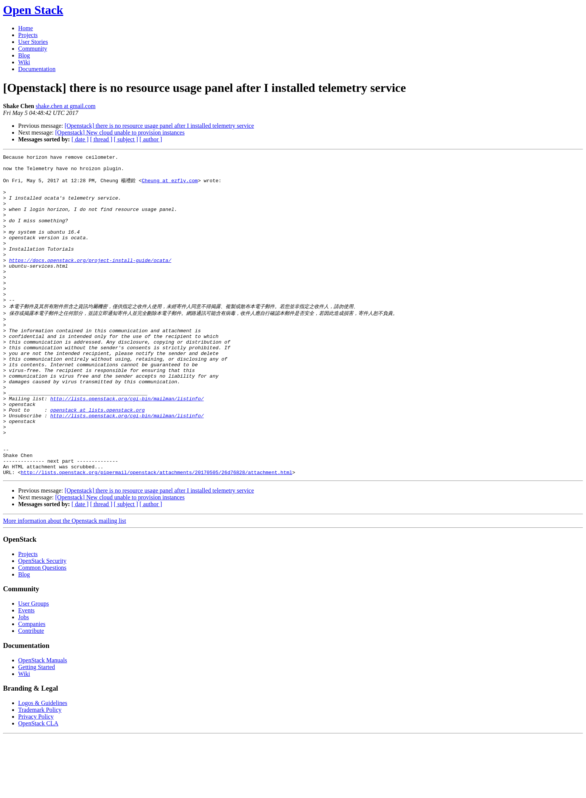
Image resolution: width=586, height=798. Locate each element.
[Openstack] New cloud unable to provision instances (120, 132)
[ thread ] (101, 139)
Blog (24, 55)
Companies (31, 685)
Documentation (37, 69)
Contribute (31, 692)
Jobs (23, 678)
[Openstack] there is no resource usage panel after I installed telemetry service (159, 125)
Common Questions (42, 629)
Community (32, 48)
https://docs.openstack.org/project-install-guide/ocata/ (90, 280)
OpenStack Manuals (42, 721)
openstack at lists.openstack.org (97, 458)
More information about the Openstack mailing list (64, 582)
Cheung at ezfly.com (170, 185)
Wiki (24, 62)
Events (26, 671)
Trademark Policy (40, 771)
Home (25, 28)
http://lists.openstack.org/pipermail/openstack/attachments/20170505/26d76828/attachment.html (156, 533)
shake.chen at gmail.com (65, 106)
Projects (28, 35)
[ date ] (80, 139)
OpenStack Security (42, 622)
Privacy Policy (36, 778)
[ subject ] (126, 139)
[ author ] (151, 139)
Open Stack (33, 10)
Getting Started (36, 728)
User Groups (33, 665)
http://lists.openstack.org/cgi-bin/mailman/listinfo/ (127, 445)
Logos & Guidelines (42, 764)
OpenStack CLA (38, 784)
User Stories (33, 42)
